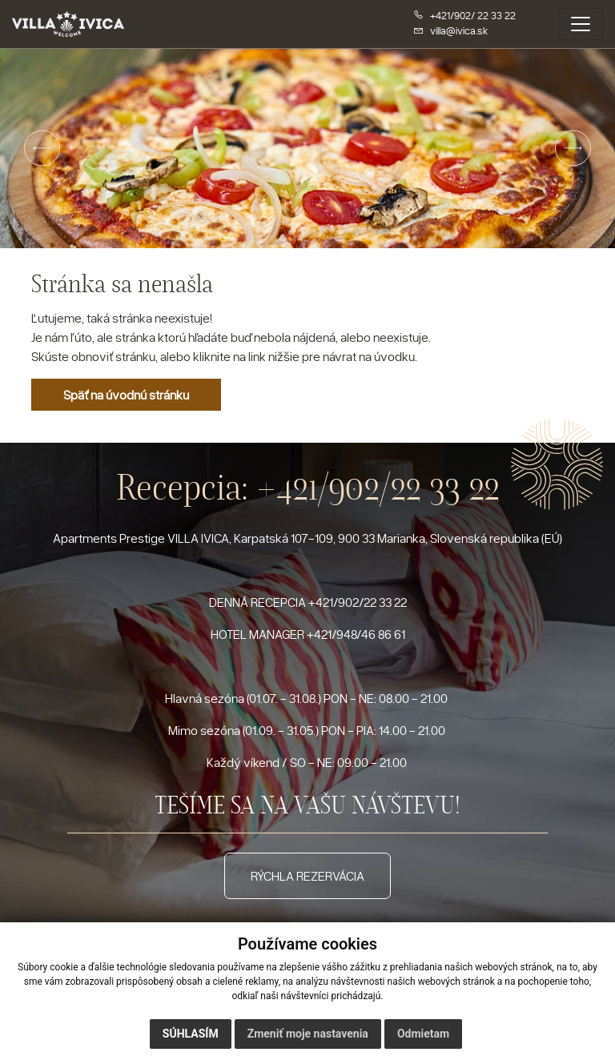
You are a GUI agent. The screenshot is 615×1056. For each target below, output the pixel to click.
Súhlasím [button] (191, 1033)
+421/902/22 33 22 (378, 487)
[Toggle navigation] (580, 24)
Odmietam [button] (423, 1033)
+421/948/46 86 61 (356, 634)
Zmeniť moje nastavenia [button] (307, 1033)
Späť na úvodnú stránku (126, 395)
